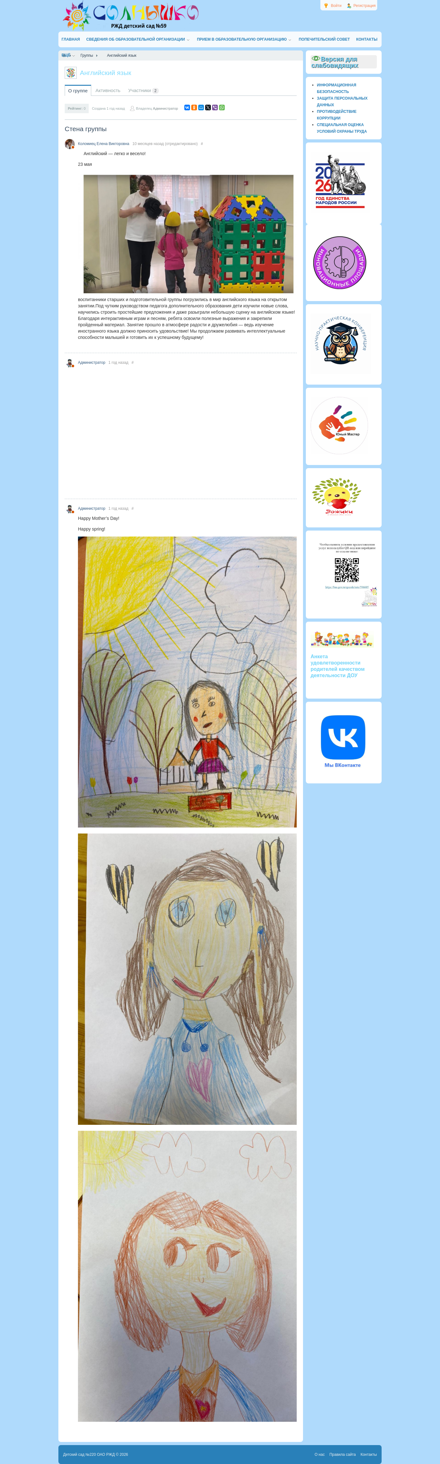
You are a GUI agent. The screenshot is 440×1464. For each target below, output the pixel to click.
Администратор (165, 108)
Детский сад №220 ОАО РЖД (89, 1454)
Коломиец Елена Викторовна (103, 144)
